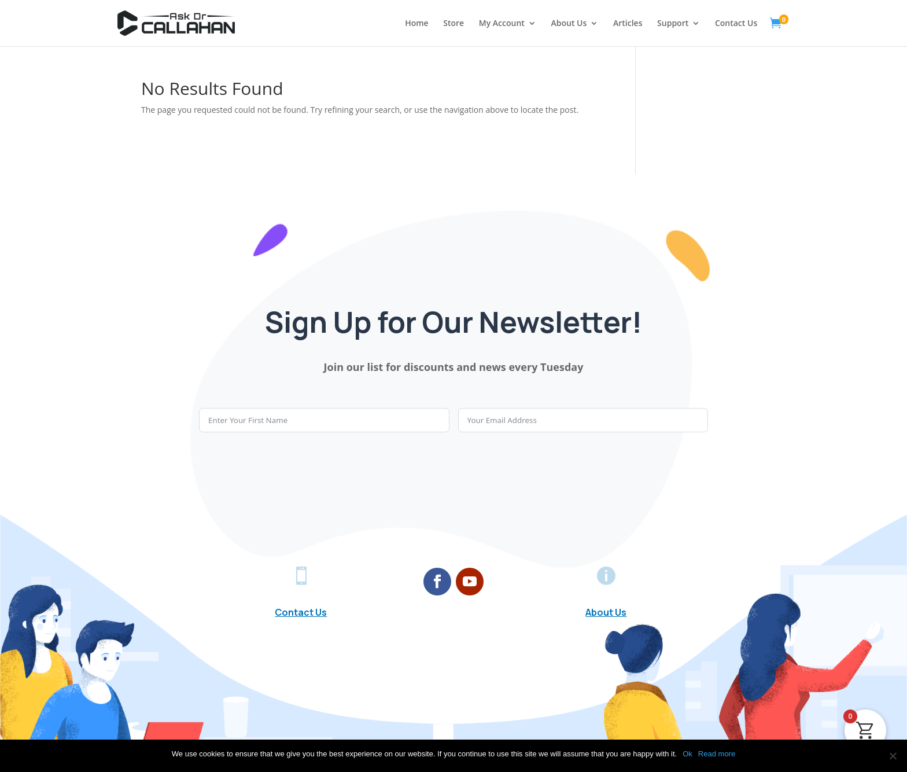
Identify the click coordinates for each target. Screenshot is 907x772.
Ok (687, 753)
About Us (569, 23)
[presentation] (287, 466)
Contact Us (736, 23)
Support (672, 23)
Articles (627, 23)
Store (453, 23)
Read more (716, 753)
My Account (502, 23)
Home (417, 23)
